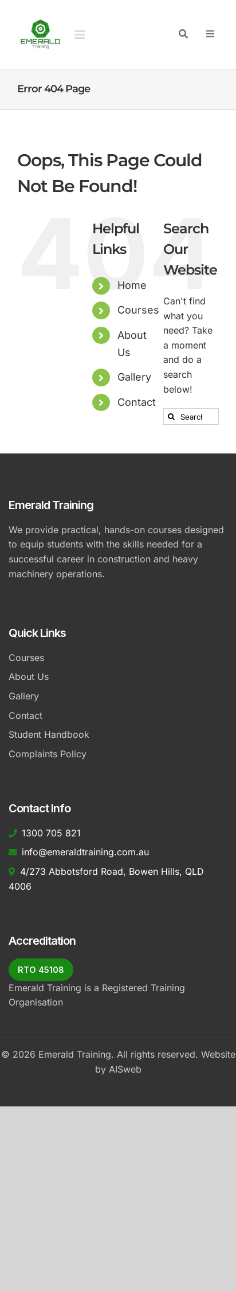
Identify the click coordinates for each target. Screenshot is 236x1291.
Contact (136, 402)
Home (132, 285)
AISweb (125, 1069)
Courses (138, 310)
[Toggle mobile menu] (80, 35)
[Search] (171, 416)
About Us (29, 676)
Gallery (134, 377)
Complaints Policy (47, 754)
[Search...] (191, 416)
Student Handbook (49, 734)
